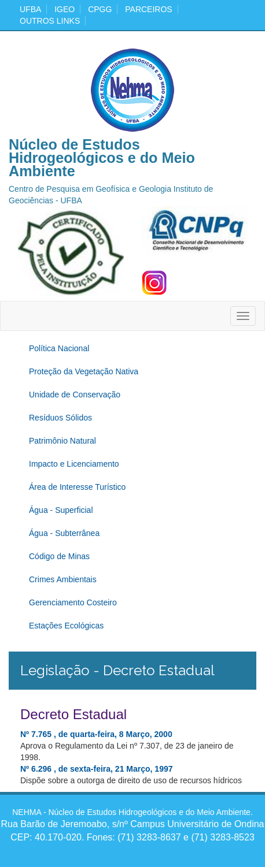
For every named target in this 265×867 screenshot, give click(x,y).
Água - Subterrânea (64, 533)
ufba (30, 9)
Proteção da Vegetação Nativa (83, 371)
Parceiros (148, 9)
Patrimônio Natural (62, 440)
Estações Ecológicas (66, 625)
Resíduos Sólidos (60, 417)
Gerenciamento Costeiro (73, 602)
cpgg (100, 9)
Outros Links (50, 20)
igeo (64, 9)
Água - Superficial (61, 510)
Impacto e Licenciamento (74, 463)
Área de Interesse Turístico (77, 487)
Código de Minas (59, 556)
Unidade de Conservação (74, 394)
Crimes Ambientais (63, 579)
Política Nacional (59, 348)
